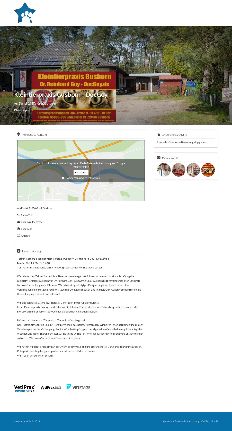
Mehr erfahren (81, 166)
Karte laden (81, 172)
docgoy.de (26, 228)
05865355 (26, 215)
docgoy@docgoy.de (32, 222)
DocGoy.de (102, 258)
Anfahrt (25, 235)
